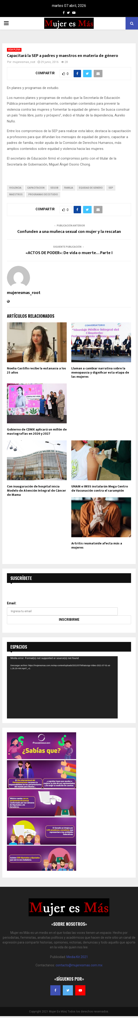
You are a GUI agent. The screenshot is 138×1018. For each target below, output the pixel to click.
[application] (62, 687)
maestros (16, 194)
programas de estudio (43, 194)
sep (110, 188)
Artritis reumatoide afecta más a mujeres (96, 545)
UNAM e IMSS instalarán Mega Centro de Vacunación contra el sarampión (99, 488)
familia (68, 188)
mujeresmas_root (24, 62)
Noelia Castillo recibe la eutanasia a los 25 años (36, 370)
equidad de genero (91, 188)
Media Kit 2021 (77, 957)
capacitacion (36, 188)
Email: (11, 603)
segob (54, 188)
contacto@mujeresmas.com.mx (79, 965)
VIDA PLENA (14, 49)
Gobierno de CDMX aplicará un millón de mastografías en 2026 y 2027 (37, 431)
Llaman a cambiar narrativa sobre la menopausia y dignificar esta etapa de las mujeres (100, 372)
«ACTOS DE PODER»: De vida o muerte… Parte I (69, 252)
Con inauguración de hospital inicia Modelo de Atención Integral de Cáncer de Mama (36, 490)
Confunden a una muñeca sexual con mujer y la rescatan (69, 231)
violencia (15, 188)
